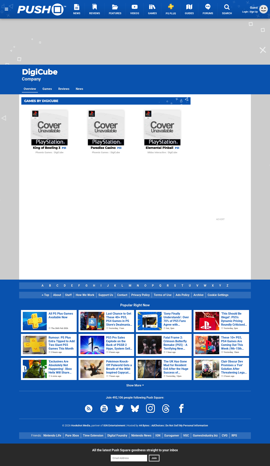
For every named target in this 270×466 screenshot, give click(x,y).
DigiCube (39, 71)
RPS (234, 435)
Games (47, 89)
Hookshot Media (80, 425)
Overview (30, 89)
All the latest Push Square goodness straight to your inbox (135, 450)
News (79, 89)
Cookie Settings (218, 295)
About (57, 295)
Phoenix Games (43, 152)
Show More (135, 385)
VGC (186, 435)
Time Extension (93, 435)
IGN (157, 435)
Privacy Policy (140, 295)
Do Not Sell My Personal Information (187, 425)
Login (245, 11)
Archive (198, 295)
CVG (225, 435)
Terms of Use (163, 295)
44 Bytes (144, 425)
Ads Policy (182, 295)
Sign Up (254, 11)
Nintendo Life (52, 435)
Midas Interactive (157, 152)
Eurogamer (171, 435)
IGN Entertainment (114, 425)
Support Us (105, 295)
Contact (122, 295)
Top (45, 295)
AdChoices (157, 425)
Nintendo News (141, 435)
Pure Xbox (72, 435)
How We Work (85, 295)
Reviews (63, 89)
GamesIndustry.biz (205, 435)
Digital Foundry (117, 435)
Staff (68, 295)
